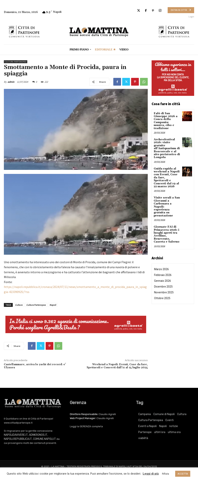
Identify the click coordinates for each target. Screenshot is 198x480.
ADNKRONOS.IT (38, 435)
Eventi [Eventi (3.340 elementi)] (170, 420)
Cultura (18, 304)
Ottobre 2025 (162, 298)
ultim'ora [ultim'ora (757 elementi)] (159, 432)
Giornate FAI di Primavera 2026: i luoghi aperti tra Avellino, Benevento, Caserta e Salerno (166, 234)
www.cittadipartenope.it (18, 422)
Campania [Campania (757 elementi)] (144, 414)
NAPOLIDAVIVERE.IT (16, 435)
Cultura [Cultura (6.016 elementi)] (181, 414)
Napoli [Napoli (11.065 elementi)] (163, 426)
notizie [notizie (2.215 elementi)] (173, 426)
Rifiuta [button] (165, 473)
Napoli (53, 304)
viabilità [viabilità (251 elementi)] (143, 438)
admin (11, 81)
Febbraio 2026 (163, 275)
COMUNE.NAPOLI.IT (44, 439)
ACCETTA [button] (183, 473)
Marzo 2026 (161, 269)
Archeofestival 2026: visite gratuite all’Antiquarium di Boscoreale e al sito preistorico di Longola (167, 148)
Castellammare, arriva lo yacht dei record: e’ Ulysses (35, 366)
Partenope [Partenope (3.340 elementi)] (145, 432)
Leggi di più (151, 473)
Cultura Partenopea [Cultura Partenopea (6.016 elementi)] (150, 420)
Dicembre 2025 (163, 286)
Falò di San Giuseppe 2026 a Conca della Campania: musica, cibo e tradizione (166, 121)
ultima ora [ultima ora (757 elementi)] (174, 432)
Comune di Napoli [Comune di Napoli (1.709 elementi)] (164, 414)
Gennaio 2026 (162, 280)
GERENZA (85, 426)
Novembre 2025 (164, 292)
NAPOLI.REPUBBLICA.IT (18, 439)
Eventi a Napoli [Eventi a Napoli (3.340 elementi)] (147, 426)
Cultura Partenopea (15, 61)
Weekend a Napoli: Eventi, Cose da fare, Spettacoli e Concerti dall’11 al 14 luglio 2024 (117, 366)
